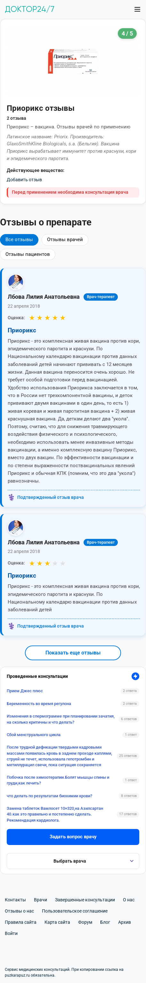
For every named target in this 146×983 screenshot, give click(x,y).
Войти (11, 933)
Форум (85, 922)
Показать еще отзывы (73, 653)
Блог (105, 922)
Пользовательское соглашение (75, 911)
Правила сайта (20, 922)
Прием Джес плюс (25, 690)
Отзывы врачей (65, 239)
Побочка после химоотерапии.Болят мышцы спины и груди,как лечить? (58, 780)
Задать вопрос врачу (73, 837)
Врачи (40, 899)
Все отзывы (19, 239)
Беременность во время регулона (39, 703)
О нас (128, 899)
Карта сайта (57, 922)
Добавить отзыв (24, 179)
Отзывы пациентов (27, 254)
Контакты (15, 899)
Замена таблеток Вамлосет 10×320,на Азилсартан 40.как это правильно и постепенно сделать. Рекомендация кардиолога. (55, 814)
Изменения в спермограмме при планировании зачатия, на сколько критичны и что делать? (61, 719)
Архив (124, 922)
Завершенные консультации (85, 899)
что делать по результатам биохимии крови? (49, 795)
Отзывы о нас (19, 911)
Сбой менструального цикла (34, 734)
